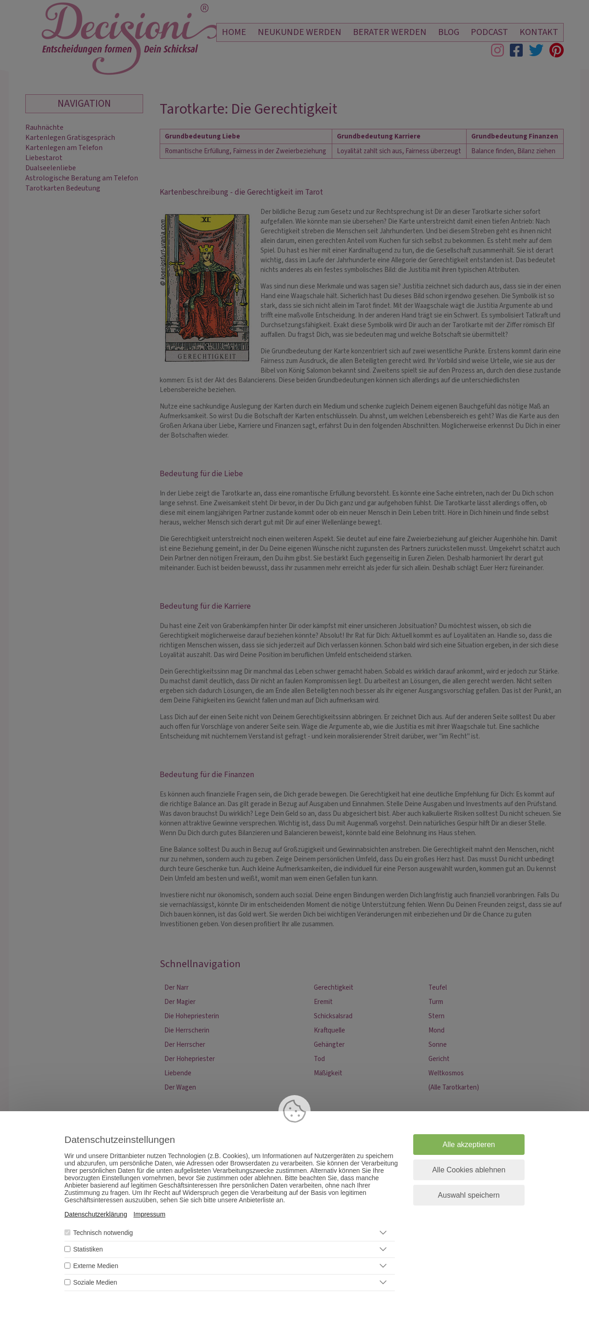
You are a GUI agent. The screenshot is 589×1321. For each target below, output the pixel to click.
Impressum (149, 1214)
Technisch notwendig (103, 1232)
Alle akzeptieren (469, 1144)
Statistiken (88, 1249)
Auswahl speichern (469, 1195)
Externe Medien (95, 1265)
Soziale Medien (95, 1282)
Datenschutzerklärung (95, 1214)
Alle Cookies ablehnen (468, 1170)
